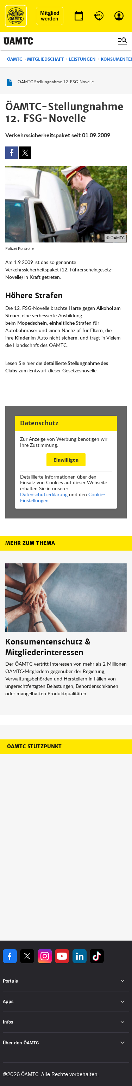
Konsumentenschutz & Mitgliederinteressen (47, 647)
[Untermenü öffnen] (123, 981)
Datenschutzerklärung (44, 494)
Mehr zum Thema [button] (30, 543)
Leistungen (82, 59)
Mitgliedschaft (45, 59)
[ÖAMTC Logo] (16, 16)
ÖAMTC (14, 59)
